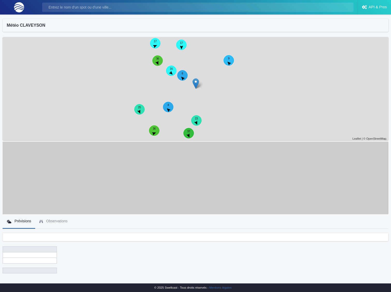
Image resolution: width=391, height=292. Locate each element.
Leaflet (356, 138)
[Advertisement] (195, 178)
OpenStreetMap (376, 138)
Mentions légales (220, 287)
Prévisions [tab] (19, 221)
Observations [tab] (53, 221)
